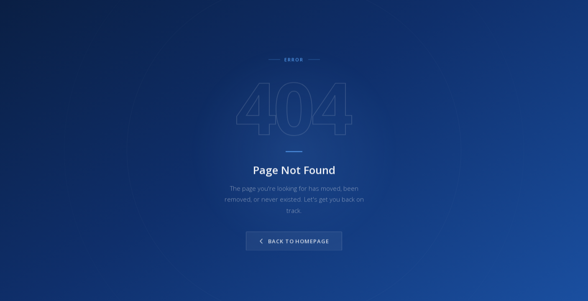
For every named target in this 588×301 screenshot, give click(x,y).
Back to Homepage (294, 245)
